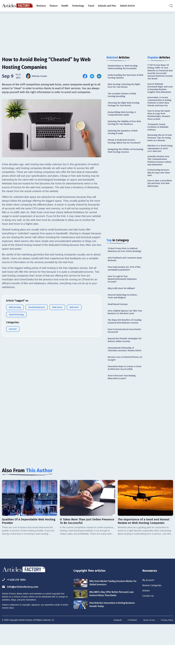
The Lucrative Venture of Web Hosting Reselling (123, 97)
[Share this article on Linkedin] (99, 76)
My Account (149, 599)
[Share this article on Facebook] (85, 76)
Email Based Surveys (118, 313)
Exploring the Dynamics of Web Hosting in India (124, 136)
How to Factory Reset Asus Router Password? (125, 344)
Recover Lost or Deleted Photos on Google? (124, 376)
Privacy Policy (166, 640)
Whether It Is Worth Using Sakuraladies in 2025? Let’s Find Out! (158, 164)
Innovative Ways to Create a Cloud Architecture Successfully (124, 386)
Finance (54, 5)
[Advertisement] (87, 31)
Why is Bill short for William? (123, 296)
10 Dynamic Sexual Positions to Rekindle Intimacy (158, 138)
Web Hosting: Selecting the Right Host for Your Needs (125, 87)
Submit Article (127, 5)
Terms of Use (148, 640)
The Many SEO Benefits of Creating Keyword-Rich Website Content (124, 332)
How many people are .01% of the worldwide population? (125, 275)
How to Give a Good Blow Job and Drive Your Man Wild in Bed (160, 201)
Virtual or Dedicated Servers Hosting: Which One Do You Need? (125, 146)
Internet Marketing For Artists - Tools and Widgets (124, 304)
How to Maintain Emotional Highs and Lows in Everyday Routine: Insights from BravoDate (159, 91)
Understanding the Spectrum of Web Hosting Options (124, 77)
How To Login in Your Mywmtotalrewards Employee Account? (123, 286)
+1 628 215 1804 (15, 599)
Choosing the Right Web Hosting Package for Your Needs (124, 106)
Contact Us (148, 616)
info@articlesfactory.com (22, 607)
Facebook (115, 640)
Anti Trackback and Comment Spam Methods (123, 265)
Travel (91, 5)
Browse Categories (153, 605)
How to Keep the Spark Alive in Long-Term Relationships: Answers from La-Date (159, 125)
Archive (146, 611)
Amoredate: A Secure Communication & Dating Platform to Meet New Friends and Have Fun (160, 109)
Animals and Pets (107, 5)
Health (64, 5)
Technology (78, 5)
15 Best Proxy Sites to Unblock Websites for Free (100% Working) (125, 255)
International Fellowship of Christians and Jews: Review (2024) (122, 365)
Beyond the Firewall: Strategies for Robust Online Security (124, 354)
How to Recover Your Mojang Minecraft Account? (123, 396)
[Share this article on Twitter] (92, 76)
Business (41, 5)
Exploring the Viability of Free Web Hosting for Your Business (126, 126)
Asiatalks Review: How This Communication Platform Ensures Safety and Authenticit (160, 177)
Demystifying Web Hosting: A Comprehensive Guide (123, 116)
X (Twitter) (131, 640)
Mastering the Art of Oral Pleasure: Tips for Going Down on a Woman (159, 151)
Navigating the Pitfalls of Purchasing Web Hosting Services (125, 156)
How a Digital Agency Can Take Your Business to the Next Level (124, 321)
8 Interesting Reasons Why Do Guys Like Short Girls (159, 190)
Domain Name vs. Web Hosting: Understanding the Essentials (124, 67)
